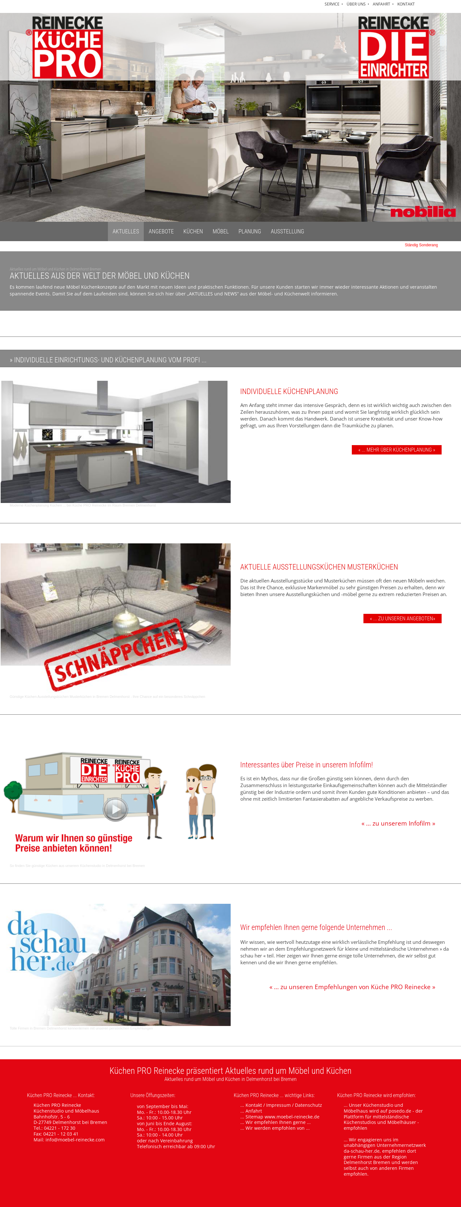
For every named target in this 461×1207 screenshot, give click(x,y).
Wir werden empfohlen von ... (278, 1128)
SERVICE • (335, 4)
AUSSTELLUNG (287, 231)
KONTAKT (406, 4)
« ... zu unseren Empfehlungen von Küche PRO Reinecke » (352, 987)
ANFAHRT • (384, 4)
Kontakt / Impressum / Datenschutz (284, 1105)
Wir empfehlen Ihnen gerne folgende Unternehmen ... (316, 927)
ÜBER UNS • (359, 4)
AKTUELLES (126, 231)
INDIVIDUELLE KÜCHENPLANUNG (289, 391)
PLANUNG (249, 231)
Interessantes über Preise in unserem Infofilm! (306, 765)
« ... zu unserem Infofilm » (398, 823)
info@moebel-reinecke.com (75, 1140)
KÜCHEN (193, 231)
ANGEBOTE (161, 231)
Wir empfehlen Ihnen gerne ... (278, 1122)
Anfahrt (254, 1111)
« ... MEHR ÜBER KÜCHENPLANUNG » (396, 450)
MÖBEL (221, 231)
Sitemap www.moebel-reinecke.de (283, 1117)
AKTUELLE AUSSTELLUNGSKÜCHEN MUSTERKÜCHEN (319, 567)
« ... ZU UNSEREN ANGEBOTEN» (402, 618)
